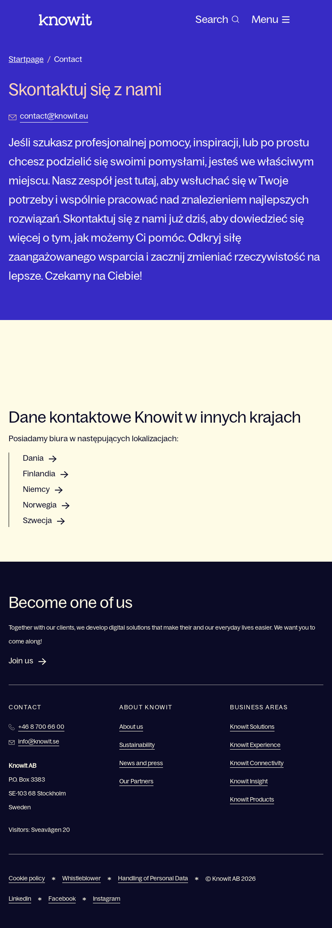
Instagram (106, 898)
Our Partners (136, 781)
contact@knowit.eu (54, 116)
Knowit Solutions (252, 726)
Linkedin (20, 898)
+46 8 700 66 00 (41, 726)
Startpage (26, 59)
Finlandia (39, 473)
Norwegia (40, 505)
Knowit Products (252, 799)
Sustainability (137, 744)
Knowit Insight (249, 781)
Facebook (62, 898)
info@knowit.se (38, 741)
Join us (21, 660)
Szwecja (37, 520)
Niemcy (36, 489)
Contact (68, 59)
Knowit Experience (255, 744)
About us (131, 726)
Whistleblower (81, 878)
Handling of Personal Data (153, 878)
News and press (141, 763)
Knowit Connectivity (257, 763)
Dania (33, 458)
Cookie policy (27, 878)
